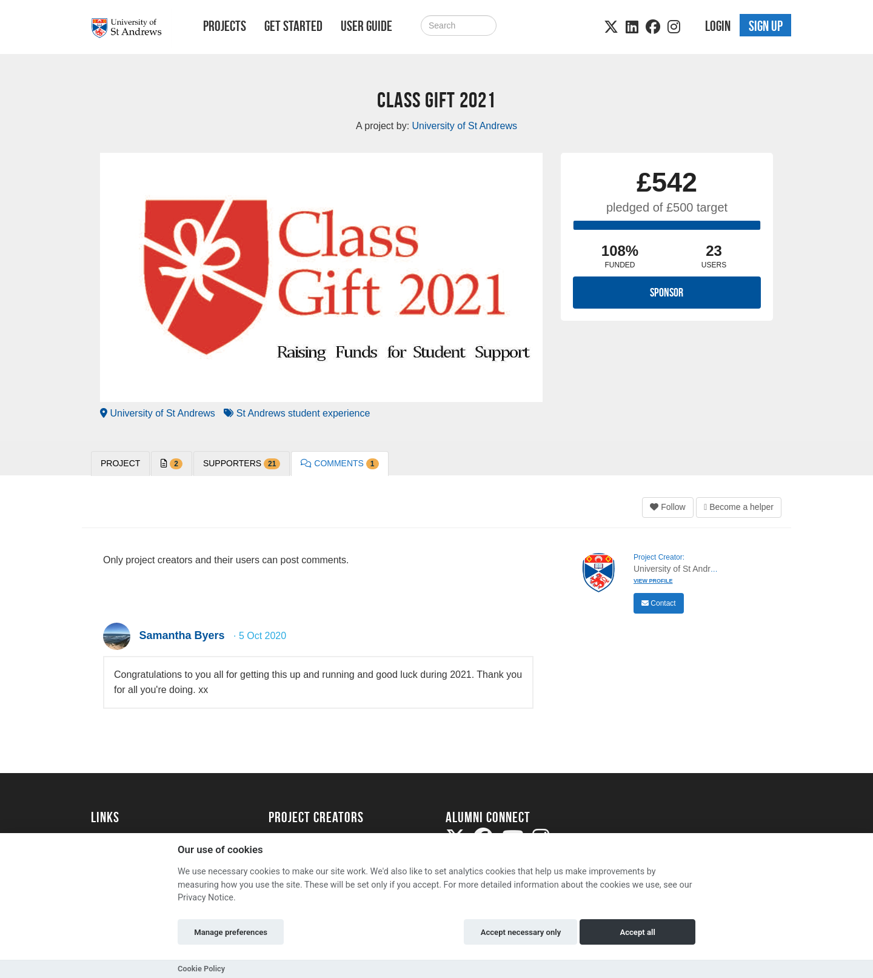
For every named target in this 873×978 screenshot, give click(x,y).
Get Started (293, 26)
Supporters (241, 463)
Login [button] (718, 26)
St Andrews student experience (297, 413)
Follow (667, 507)
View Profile (653, 581)
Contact (658, 603)
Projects (224, 26)
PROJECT (120, 463)
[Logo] (131, 28)
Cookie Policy (201, 968)
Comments (339, 463)
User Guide (366, 26)
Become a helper (739, 507)
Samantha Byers (181, 635)
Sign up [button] (766, 26)
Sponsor (666, 292)
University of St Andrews (157, 413)
